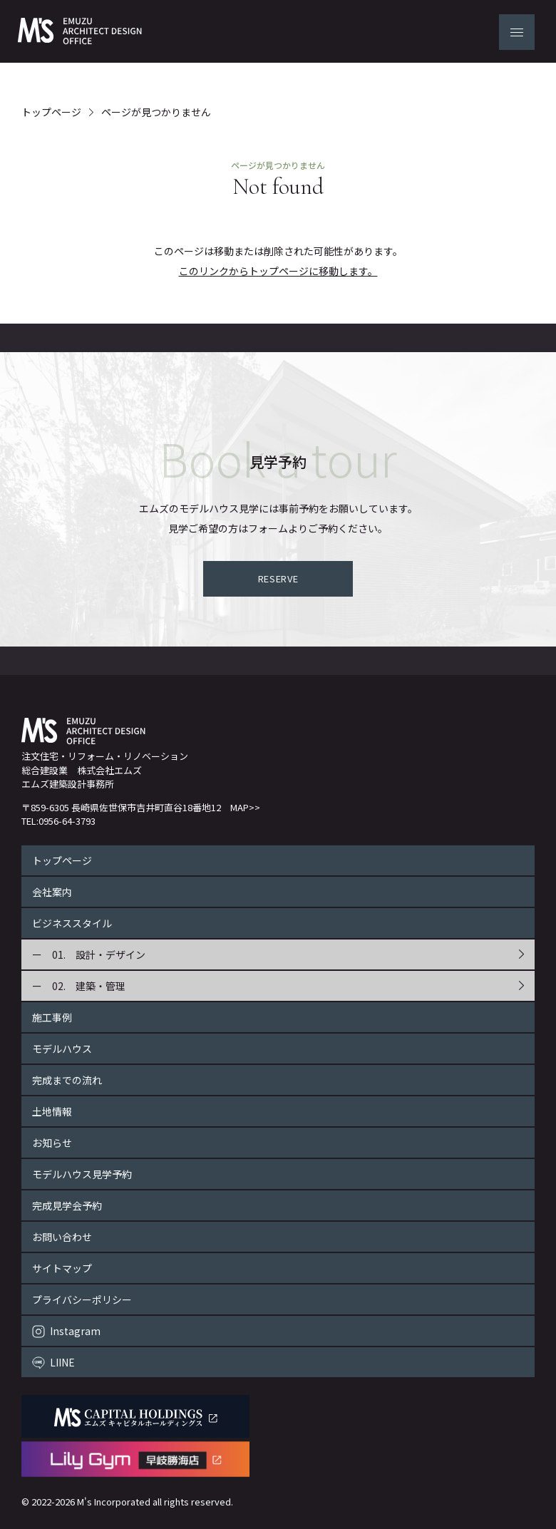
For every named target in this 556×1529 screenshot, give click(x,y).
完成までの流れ (67, 1080)
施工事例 (52, 1017)
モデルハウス (62, 1048)
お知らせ (52, 1143)
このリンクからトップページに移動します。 (278, 271)
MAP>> (245, 807)
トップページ (51, 111)
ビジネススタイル (72, 923)
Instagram (75, 1331)
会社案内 (52, 892)
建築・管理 (100, 986)
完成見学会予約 (67, 1205)
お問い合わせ (62, 1237)
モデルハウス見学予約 (82, 1174)
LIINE (62, 1362)
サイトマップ (62, 1268)
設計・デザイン (110, 954)
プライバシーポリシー (82, 1299)
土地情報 (52, 1111)
